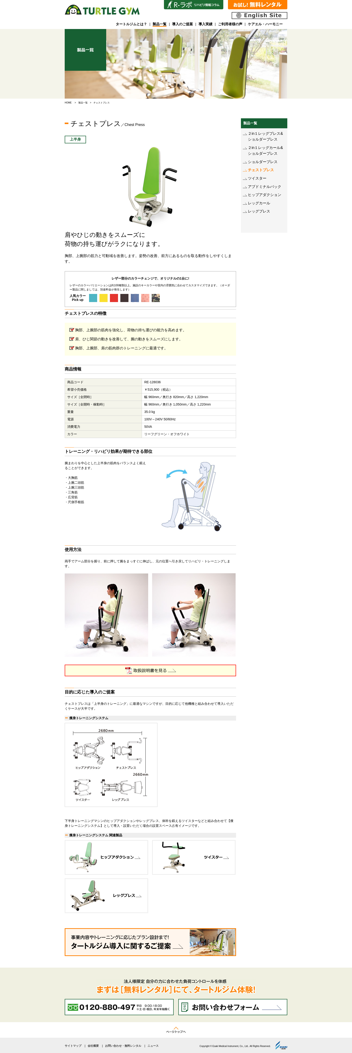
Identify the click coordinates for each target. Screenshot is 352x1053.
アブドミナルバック (264, 187)
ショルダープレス (263, 162)
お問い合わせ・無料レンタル (123, 1045)
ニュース (153, 1045)
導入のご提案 (182, 24)
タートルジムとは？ (131, 24)
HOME (68, 102)
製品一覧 (159, 24)
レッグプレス (259, 211)
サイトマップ (73, 1045)
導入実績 (205, 24)
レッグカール (259, 203)
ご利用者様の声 (230, 24)
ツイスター (257, 178)
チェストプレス (261, 170)
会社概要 (93, 1045)
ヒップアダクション (264, 195)
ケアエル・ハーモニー (265, 24)
